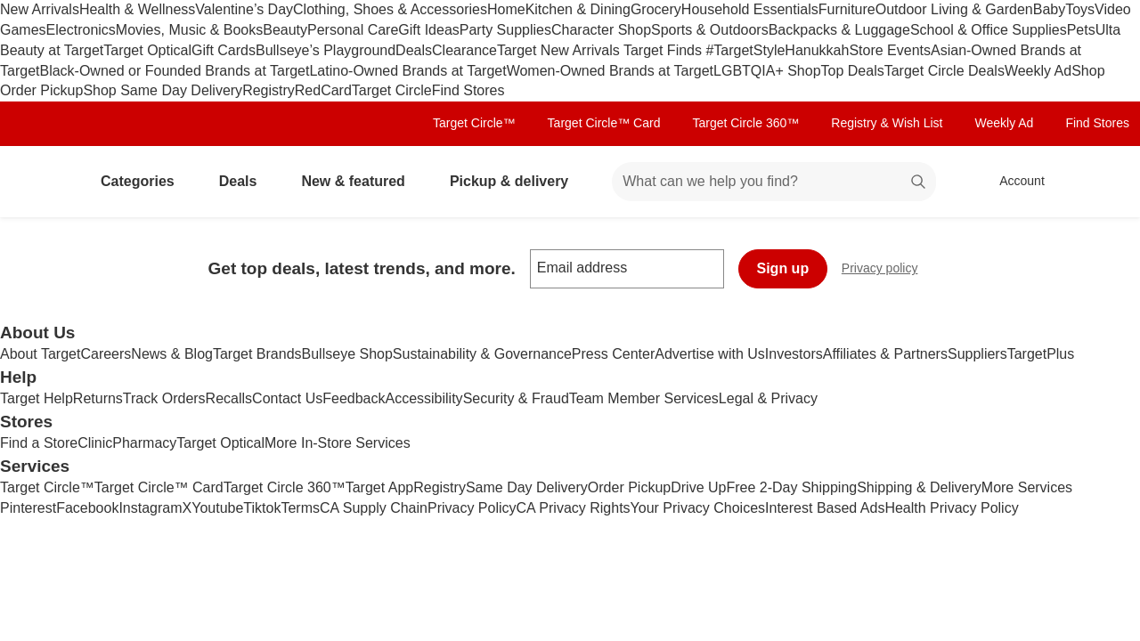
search (919, 183)
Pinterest (28, 507)
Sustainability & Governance (482, 353)
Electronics (81, 29)
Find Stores (468, 90)
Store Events (890, 50)
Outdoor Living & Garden (954, 9)
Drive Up (698, 487)
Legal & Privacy (768, 398)
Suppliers (977, 353)
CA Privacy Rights (574, 507)
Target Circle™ (474, 123)
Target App (380, 487)
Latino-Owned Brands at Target (407, 70)
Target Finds (664, 50)
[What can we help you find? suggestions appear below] (774, 181)
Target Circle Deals (944, 70)
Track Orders (164, 398)
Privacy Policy (472, 507)
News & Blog (172, 353)
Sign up (783, 268)
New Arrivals (39, 9)
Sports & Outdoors (710, 29)
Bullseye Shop (347, 353)
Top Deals (852, 70)
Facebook (87, 507)
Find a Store (38, 442)
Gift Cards (223, 50)
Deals (413, 50)
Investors (794, 353)
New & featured (360, 181)
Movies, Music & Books (189, 29)
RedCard (323, 90)
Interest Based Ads (824, 507)
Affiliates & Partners (885, 353)
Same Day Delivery (527, 487)
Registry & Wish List (886, 123)
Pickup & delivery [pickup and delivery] (516, 181)
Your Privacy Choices (698, 507)
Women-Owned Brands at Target (610, 70)
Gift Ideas (428, 29)
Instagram (150, 507)
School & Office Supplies (988, 29)
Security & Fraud (516, 398)
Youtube (217, 507)
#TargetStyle (745, 50)
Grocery (656, 9)
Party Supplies (505, 29)
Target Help (36, 398)
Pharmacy (144, 442)
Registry (268, 90)
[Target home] (39, 181)
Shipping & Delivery (919, 487)
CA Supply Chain (374, 507)
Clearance (464, 50)
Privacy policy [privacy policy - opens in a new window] (887, 270)
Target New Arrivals (560, 50)
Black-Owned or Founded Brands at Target (174, 70)
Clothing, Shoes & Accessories (390, 9)
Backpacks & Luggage (839, 29)
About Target (40, 353)
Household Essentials (749, 9)
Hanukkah (817, 50)
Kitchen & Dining (578, 9)
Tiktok (262, 507)
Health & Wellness (137, 9)
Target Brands (257, 353)
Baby (1049, 9)
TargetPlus (1041, 353)
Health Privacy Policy (951, 507)
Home (506, 9)
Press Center (613, 353)
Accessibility (423, 398)
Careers (105, 353)
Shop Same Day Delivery (162, 90)
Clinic (94, 442)
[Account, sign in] (1013, 181)
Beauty (285, 29)
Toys (1080, 9)
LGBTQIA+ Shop (767, 70)
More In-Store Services (338, 442)
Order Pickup (629, 487)
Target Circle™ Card (604, 123)
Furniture (846, 9)
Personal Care (352, 29)
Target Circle (392, 90)
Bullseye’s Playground (325, 50)
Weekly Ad (1038, 70)
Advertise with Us (710, 353)
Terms (300, 507)
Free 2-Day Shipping (791, 487)
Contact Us (287, 398)
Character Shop (601, 29)
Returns (98, 398)
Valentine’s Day (244, 9)
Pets (1081, 29)
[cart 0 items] (1102, 181)
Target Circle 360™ (745, 123)
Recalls (229, 398)
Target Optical (147, 50)
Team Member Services (644, 398)
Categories (145, 181)
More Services (1026, 487)
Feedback (353, 398)
